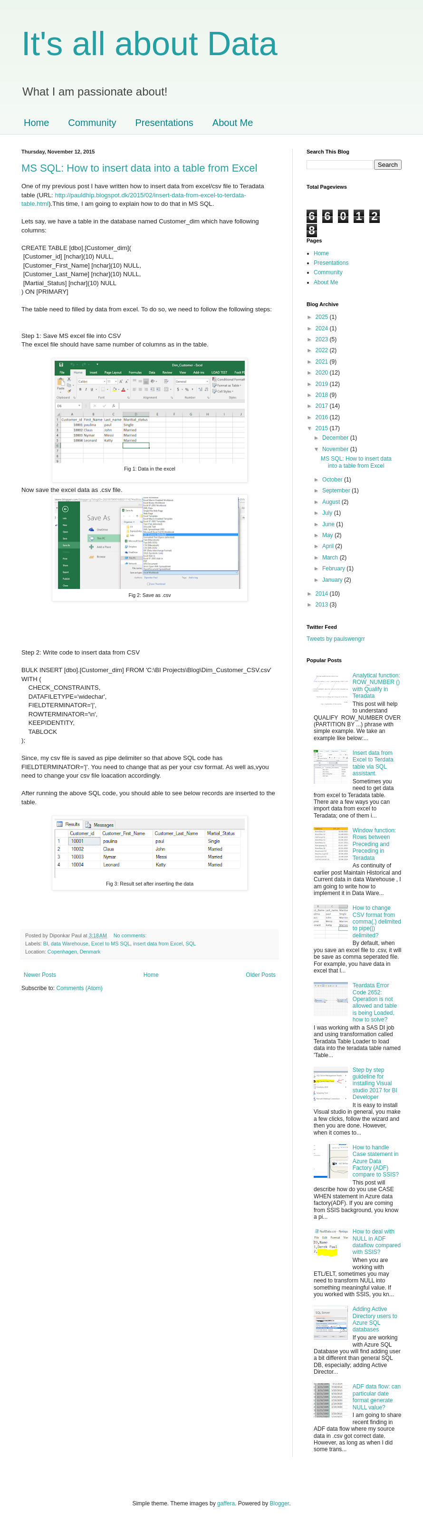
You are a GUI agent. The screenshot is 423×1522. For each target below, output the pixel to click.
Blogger (279, 1503)
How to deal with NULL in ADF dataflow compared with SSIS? (377, 1241)
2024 (323, 328)
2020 (323, 372)
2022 (323, 350)
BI (45, 943)
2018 (323, 395)
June (329, 524)
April (328, 546)
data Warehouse (69, 943)
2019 (323, 384)
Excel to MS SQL (110, 943)
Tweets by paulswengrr (336, 639)
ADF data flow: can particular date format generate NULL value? (377, 1396)
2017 (323, 406)
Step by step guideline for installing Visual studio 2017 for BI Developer (375, 1084)
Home (36, 122)
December (336, 437)
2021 (323, 361)
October (333, 479)
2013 (323, 604)
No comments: (131, 935)
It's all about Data (149, 43)
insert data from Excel (158, 943)
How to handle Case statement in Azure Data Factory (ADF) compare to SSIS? (376, 1161)
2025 (323, 317)
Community (92, 122)
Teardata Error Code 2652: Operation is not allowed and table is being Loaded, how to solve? (375, 1002)
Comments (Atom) (79, 988)
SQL (191, 943)
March (331, 557)
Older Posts (261, 975)
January (333, 580)
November (336, 449)
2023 (323, 339)
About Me (232, 122)
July (328, 513)
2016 (323, 417)
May (328, 535)
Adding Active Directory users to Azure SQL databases (375, 1319)
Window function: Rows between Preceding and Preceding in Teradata (374, 844)
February (334, 568)
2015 (323, 428)
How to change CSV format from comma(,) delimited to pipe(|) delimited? (377, 922)
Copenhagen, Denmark (74, 951)
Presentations (164, 122)
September (337, 490)
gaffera (226, 1503)
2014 (323, 593)
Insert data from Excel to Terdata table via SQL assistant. (373, 763)
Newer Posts (40, 975)
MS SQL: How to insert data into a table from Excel (139, 168)
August (332, 502)
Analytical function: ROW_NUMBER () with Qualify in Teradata (376, 685)
